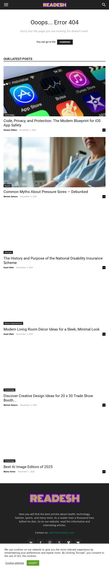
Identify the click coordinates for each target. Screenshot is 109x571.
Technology (9, 115)
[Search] (104, 5)
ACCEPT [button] (33, 563)
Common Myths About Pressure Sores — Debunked (46, 192)
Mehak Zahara (11, 196)
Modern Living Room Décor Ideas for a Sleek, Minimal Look (52, 329)
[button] (6, 5)
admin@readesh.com (61, 532)
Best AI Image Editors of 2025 (28, 467)
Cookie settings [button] (14, 563)
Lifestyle (8, 252)
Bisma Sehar (10, 471)
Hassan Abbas (10, 130)
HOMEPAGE (65, 42)
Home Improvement (13, 323)
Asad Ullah (9, 267)
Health (7, 186)
